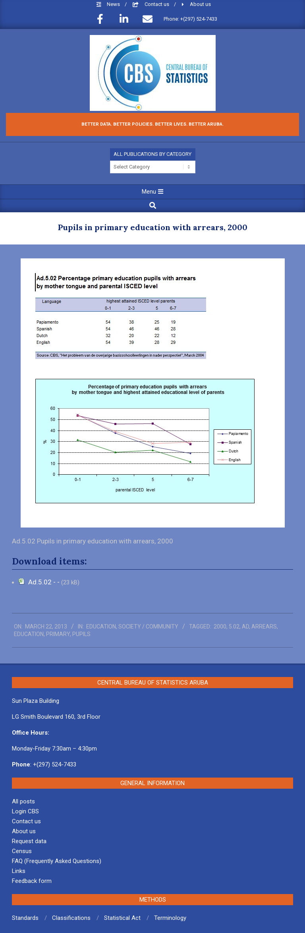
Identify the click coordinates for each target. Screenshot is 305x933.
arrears (264, 626)
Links (18, 871)
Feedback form (32, 881)
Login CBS (25, 811)
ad (245, 626)
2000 (220, 626)
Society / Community (148, 626)
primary (58, 634)
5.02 (234, 626)
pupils (81, 634)
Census (22, 851)
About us (200, 4)
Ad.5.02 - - (44, 582)
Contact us (157, 4)
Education (101, 626)
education (29, 634)
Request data (29, 841)
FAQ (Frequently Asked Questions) (56, 861)
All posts (23, 801)
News (114, 4)
